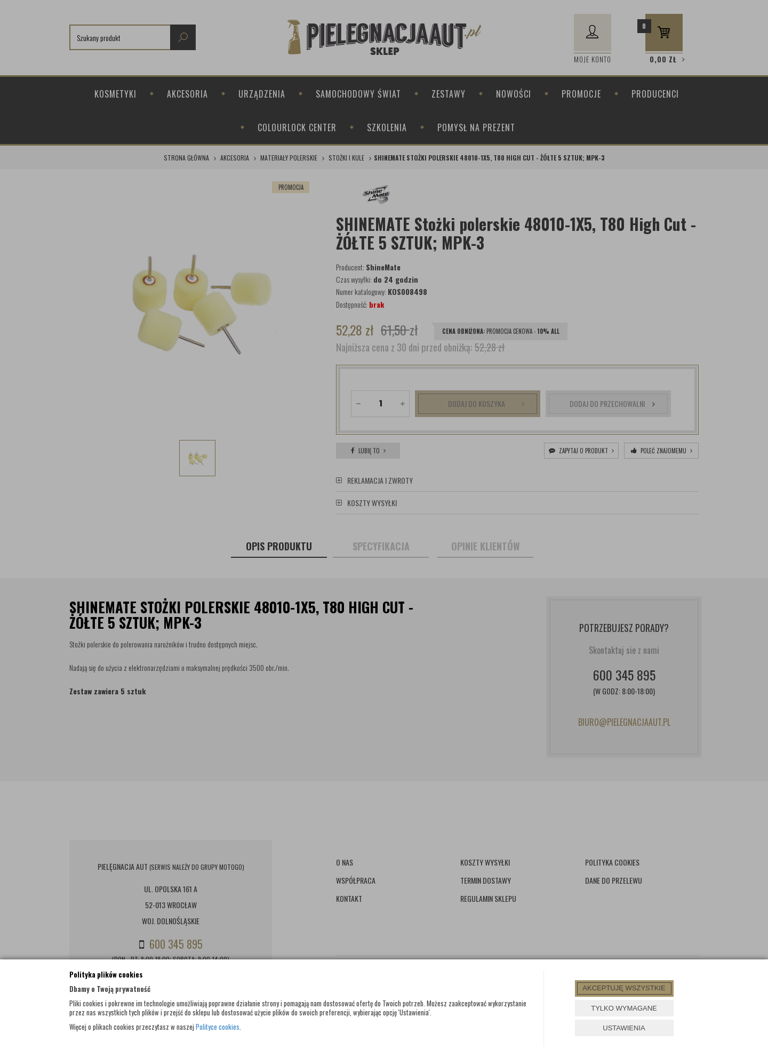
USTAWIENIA (624, 1028)
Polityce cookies (217, 1026)
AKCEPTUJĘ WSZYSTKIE (623, 988)
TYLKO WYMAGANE (624, 1008)
